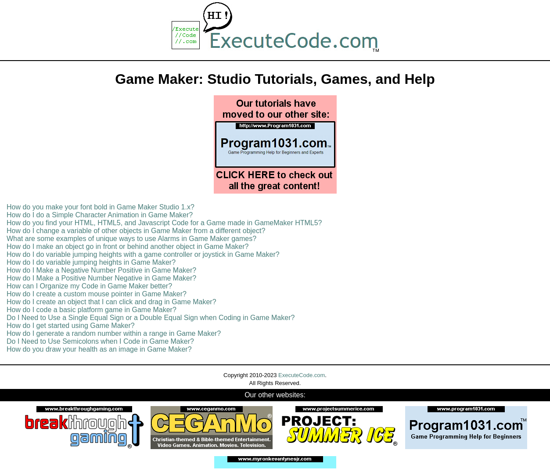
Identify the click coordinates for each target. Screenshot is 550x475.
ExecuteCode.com (301, 375)
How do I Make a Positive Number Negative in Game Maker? (101, 278)
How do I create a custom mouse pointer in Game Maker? (97, 294)
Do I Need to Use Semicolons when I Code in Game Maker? (100, 341)
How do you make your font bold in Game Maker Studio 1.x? (100, 207)
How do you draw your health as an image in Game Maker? (99, 349)
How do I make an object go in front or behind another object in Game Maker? (127, 246)
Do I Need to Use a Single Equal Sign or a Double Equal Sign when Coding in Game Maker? (151, 317)
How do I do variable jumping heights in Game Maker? (91, 262)
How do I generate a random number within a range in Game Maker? (114, 333)
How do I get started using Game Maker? (71, 325)
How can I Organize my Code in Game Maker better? (89, 286)
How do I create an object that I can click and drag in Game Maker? (111, 302)
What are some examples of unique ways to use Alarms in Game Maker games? (131, 238)
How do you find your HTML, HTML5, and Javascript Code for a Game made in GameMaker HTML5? (164, 223)
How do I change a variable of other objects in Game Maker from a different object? (136, 230)
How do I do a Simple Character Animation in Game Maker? (100, 215)
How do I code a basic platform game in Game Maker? (91, 309)
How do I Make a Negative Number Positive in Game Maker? (101, 270)
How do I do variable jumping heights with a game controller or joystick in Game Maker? (143, 254)
